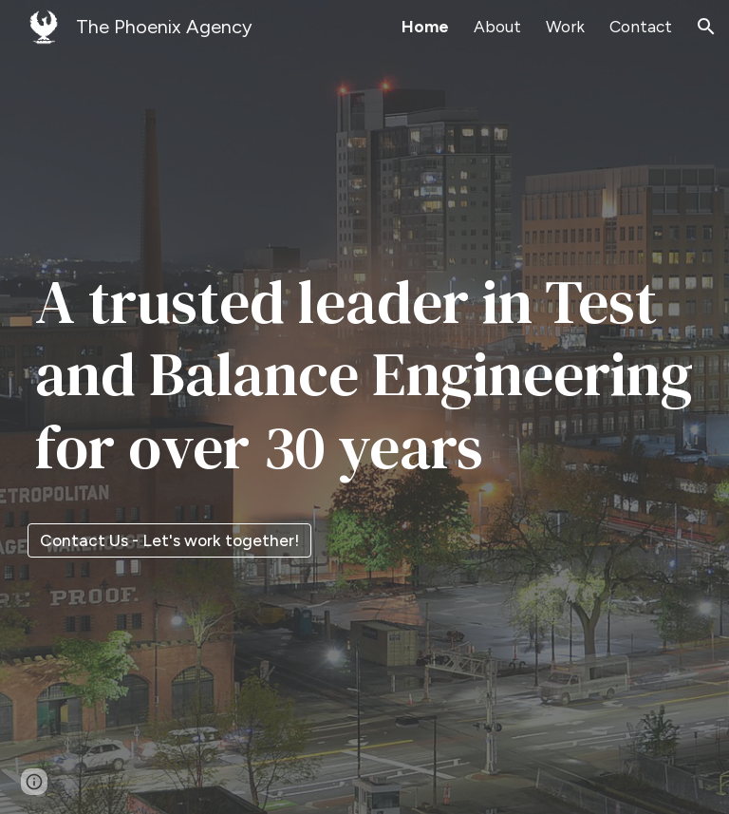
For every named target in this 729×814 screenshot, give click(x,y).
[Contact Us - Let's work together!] (169, 541)
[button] (706, 26)
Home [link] (425, 26)
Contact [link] (640, 26)
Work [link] (565, 26)
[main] (365, 390)
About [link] (497, 26)
